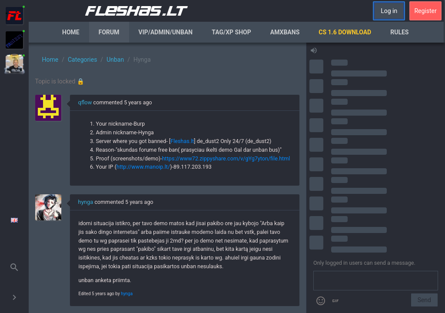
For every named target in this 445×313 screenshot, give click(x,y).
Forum (109, 32)
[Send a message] (375, 281)
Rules (399, 32)
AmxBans (285, 32)
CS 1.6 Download (345, 32)
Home (71, 32)
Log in (389, 10)
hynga (85, 202)
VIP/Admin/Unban (166, 32)
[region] (167, 178)
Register (425, 10)
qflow (85, 102)
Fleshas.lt (182, 141)
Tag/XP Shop (231, 32)
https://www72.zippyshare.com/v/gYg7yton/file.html (226, 158)
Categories (82, 59)
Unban (115, 59)
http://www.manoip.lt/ (143, 166)
